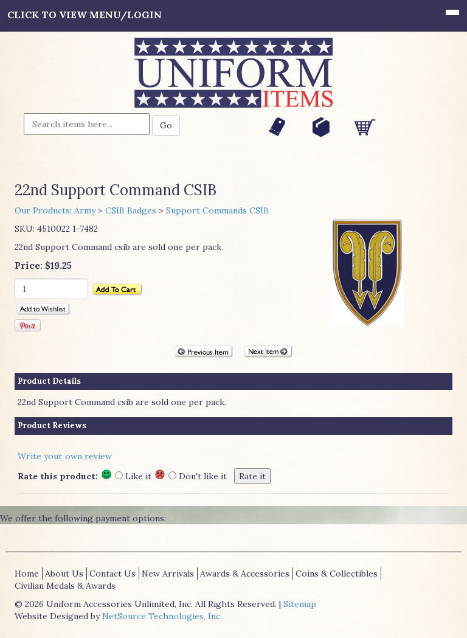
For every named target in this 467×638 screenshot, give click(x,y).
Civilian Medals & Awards (65, 585)
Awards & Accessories (244, 573)
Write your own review (65, 456)
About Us (64, 573)
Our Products (42, 210)
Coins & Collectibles (337, 573)
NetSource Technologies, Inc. (162, 616)
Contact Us (112, 573)
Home (27, 573)
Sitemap (299, 603)
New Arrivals (168, 573)
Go (166, 125)
